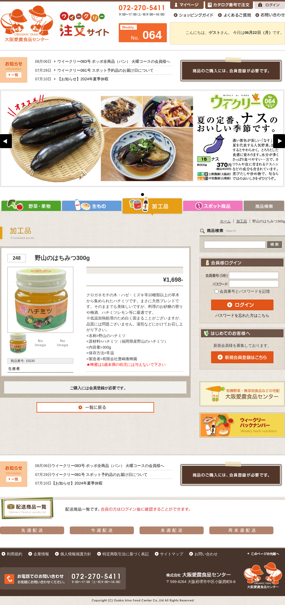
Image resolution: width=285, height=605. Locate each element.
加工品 (152, 206)
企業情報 (41, 554)
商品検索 (264, 206)
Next (279, 141)
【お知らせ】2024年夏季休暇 (82, 79)
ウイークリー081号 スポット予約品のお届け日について (105, 70)
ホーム (225, 221)
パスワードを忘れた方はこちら (242, 315)
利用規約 (14, 554)
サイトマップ (171, 554)
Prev (6, 141)
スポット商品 (213, 206)
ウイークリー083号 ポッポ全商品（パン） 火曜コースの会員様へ (113, 61)
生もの (91, 206)
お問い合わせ (206, 554)
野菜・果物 (30, 206)
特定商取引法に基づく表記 (125, 554)
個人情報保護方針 (75, 554)
